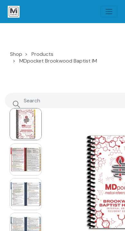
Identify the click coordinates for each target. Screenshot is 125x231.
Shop (16, 54)
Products (42, 54)
